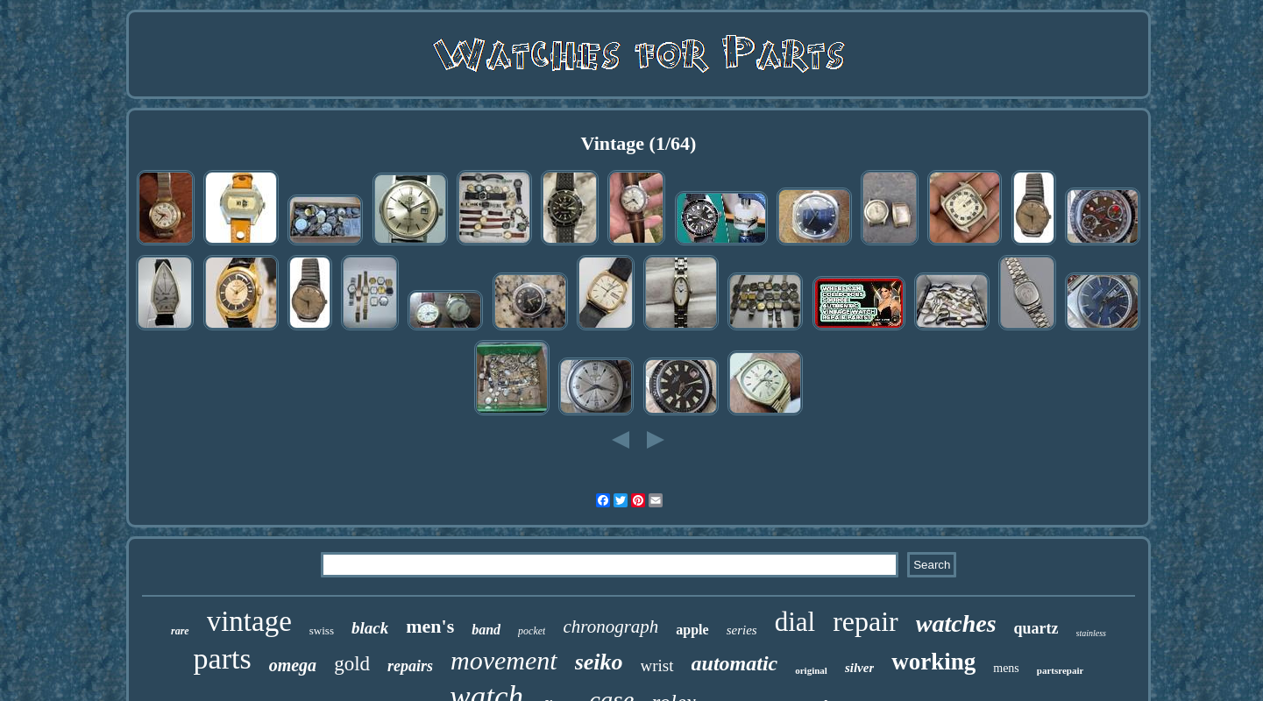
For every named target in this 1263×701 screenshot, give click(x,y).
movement (504, 660)
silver (859, 668)
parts (223, 658)
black (369, 628)
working (933, 661)
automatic (735, 663)
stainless (1091, 633)
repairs (410, 666)
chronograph (610, 626)
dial (795, 621)
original (811, 670)
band (486, 629)
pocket (531, 631)
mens (1006, 668)
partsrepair (1060, 670)
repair (865, 621)
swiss (321, 630)
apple (692, 629)
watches (956, 623)
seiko (599, 662)
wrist (657, 665)
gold (352, 664)
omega (292, 665)
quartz (1036, 628)
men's (430, 626)
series (742, 630)
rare (180, 631)
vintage (249, 621)
